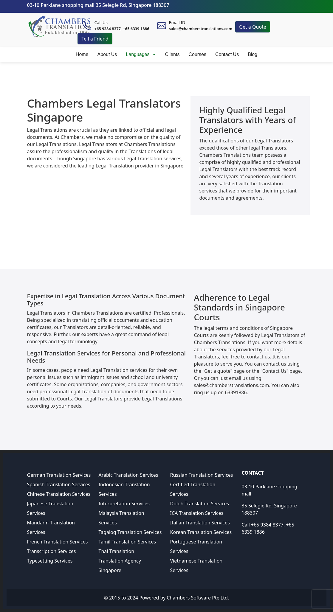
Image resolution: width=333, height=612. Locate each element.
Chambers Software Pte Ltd (197, 597)
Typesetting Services (50, 560)
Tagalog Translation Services (130, 532)
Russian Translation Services (201, 475)
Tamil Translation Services (127, 541)
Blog (252, 54)
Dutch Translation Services (199, 503)
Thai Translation (116, 551)
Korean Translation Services (201, 532)
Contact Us (227, 54)
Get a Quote (252, 27)
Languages (141, 54)
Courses (197, 54)
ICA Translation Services (197, 513)
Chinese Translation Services (59, 494)
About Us (107, 54)
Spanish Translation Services (58, 484)
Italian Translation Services (200, 522)
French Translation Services (57, 541)
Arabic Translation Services (128, 475)
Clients (172, 54)
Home (82, 54)
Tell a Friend (94, 38)
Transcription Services (51, 551)
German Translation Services (59, 475)
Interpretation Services (124, 503)
